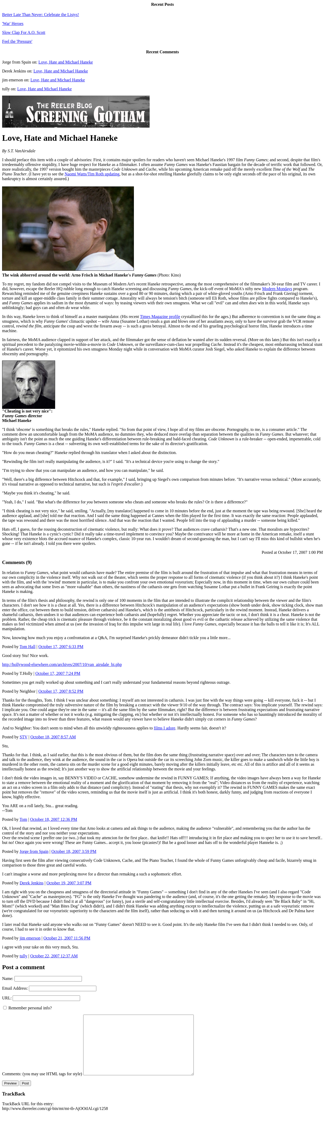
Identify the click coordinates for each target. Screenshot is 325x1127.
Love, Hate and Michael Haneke (65, 62)
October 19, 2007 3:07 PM (68, 883)
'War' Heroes (12, 23)
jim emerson (30, 938)
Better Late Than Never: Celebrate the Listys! (40, 14)
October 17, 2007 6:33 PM (60, 646)
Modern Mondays (277, 288)
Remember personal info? (27, 1008)
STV (24, 737)
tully (23, 956)
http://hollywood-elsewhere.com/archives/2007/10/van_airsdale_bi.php (62, 664)
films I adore (164, 728)
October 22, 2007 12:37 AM (54, 956)
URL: (7, 998)
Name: (7, 978)
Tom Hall (27, 646)
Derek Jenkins (32, 883)
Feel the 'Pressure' (17, 41)
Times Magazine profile (160, 316)
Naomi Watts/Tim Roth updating (92, 174)
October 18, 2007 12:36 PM (53, 819)
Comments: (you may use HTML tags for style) (42, 1085)
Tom (23, 819)
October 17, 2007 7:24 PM (57, 673)
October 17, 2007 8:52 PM (60, 691)
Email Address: (15, 988)
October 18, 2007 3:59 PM (73, 851)
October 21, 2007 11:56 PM (66, 938)
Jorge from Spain (34, 851)
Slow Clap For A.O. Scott (23, 32)
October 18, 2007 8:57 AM (53, 737)
